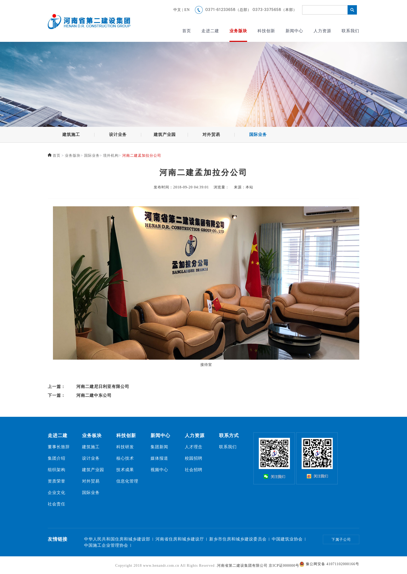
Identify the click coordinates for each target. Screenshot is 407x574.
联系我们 (350, 31)
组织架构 (56, 469)
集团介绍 (56, 458)
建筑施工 (71, 135)
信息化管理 (127, 481)
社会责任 (56, 504)
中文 (177, 10)
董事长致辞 (59, 447)
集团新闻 (159, 447)
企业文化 (56, 492)
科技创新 (266, 31)
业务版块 (238, 31)
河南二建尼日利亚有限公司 (102, 386)
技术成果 (125, 469)
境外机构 (111, 157)
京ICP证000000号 (284, 566)
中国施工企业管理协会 (106, 545)
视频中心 (159, 469)
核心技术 (125, 458)
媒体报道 (159, 458)
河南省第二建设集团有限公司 (242, 566)
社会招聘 (193, 469)
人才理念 (193, 447)
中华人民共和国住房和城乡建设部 (117, 539)
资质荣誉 (56, 481)
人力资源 (322, 31)
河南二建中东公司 (94, 395)
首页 (186, 31)
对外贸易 (211, 135)
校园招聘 (193, 458)
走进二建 (210, 31)
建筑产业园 (165, 135)
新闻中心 (294, 31)
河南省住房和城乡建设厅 (179, 539)
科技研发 (125, 447)
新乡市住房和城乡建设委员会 (238, 539)
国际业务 (258, 135)
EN (187, 10)
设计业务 (118, 135)
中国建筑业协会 (287, 539)
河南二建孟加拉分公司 (141, 157)
